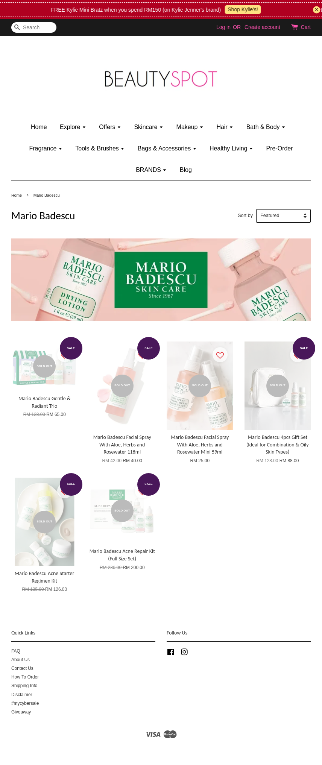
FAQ (15, 651)
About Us (20, 659)
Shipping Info (24, 685)
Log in (223, 27)
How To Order (25, 677)
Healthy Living (231, 148)
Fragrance (45, 148)
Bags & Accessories (167, 148)
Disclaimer (21, 694)
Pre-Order (279, 148)
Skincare (148, 127)
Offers (110, 127)
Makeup (190, 127)
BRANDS (151, 170)
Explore (73, 127)
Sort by (245, 215)
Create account (262, 27)
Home (39, 127)
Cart (306, 27)
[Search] (33, 27)
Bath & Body (266, 127)
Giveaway (21, 712)
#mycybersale (25, 703)
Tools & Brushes (100, 148)
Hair (224, 127)
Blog (186, 170)
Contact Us (22, 668)
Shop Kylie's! (246, 9)
